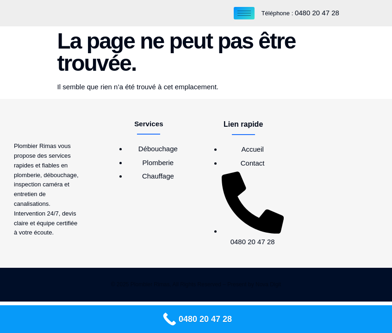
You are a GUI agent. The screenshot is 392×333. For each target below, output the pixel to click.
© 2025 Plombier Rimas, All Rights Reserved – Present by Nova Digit (196, 284)
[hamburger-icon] (244, 13)
